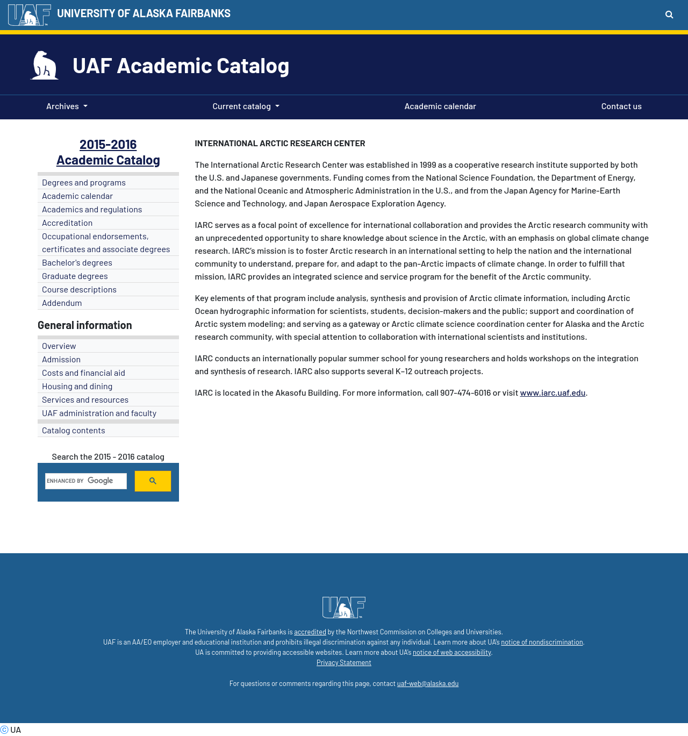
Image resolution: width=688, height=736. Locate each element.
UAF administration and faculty (99, 413)
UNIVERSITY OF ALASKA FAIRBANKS (144, 12)
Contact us (619, 105)
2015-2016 (108, 144)
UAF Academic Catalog (181, 64)
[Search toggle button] (669, 14)
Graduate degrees (75, 275)
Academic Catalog (108, 159)
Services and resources (85, 399)
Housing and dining (77, 386)
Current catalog (241, 106)
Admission (61, 359)
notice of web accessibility (452, 652)
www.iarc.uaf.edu (553, 392)
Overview (59, 345)
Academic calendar (438, 105)
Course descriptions (79, 289)
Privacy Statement (344, 662)
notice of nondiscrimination (542, 642)
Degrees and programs (84, 182)
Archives (62, 106)
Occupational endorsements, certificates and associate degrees (106, 242)
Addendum (62, 302)
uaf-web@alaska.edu (427, 683)
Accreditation (67, 222)
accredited (310, 631)
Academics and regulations (92, 209)
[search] (85, 481)
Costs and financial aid (83, 372)
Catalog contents (73, 430)
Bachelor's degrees (77, 262)
